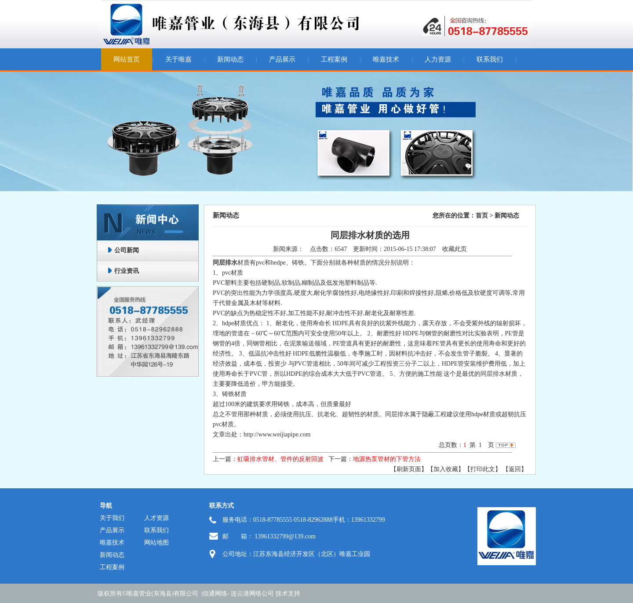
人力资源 (438, 59)
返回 (515, 469)
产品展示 (282, 59)
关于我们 (112, 518)
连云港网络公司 (252, 593)
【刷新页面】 (408, 469)
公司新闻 (126, 250)
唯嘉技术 (386, 59)
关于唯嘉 (178, 59)
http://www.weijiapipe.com (277, 434)
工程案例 (334, 59)
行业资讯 (126, 271)
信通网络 (215, 593)
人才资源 (156, 518)
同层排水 (225, 262)
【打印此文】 (482, 469)
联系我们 (490, 59)
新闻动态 (230, 59)
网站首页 (126, 59)
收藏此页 (454, 249)
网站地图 (156, 542)
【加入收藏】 (445, 469)
